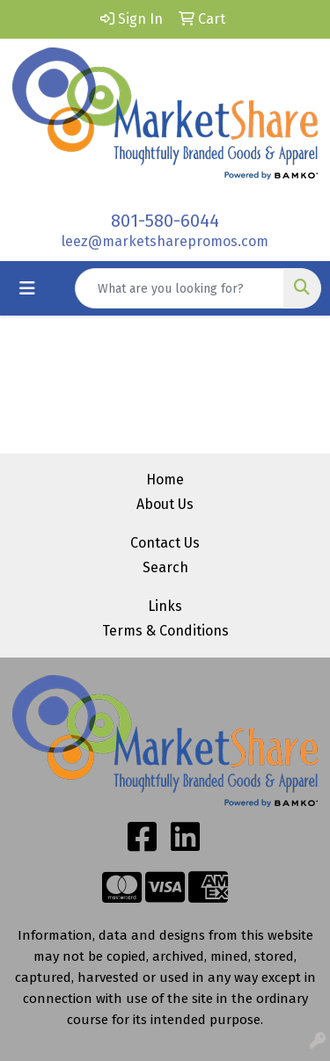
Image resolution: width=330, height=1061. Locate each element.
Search (165, 567)
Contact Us (165, 542)
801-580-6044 (165, 220)
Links (165, 606)
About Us (165, 504)
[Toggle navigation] (27, 288)
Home (165, 479)
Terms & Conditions (165, 630)
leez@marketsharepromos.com (165, 241)
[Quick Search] (179, 288)
